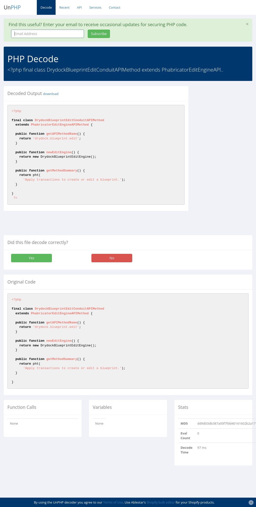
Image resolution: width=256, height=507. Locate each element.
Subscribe (99, 33)
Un (12, 7)
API (79, 7)
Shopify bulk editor (161, 502)
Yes (31, 258)
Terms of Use (113, 502)
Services (95, 7)
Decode (46, 7)
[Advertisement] (225, 160)
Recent (64, 7)
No (111, 258)
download (50, 94)
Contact (114, 7)
